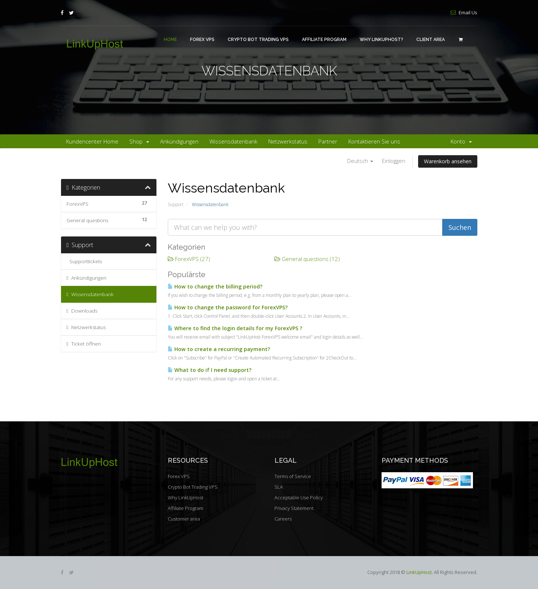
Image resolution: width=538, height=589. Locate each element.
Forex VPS (202, 39)
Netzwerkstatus (287, 141)
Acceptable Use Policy (298, 497)
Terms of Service (292, 476)
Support (175, 204)
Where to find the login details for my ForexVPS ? (235, 328)
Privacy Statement (294, 508)
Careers (283, 518)
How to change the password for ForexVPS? (228, 307)
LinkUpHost (419, 572)
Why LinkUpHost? (381, 39)
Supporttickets (84, 261)
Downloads (82, 310)
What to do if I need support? (209, 369)
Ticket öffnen (84, 343)
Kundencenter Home (92, 141)
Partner (327, 141)
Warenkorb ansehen (447, 161)
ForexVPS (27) (189, 258)
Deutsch (360, 160)
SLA (278, 487)
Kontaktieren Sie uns (374, 141)
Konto (461, 141)
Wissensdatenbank (233, 141)
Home (170, 39)
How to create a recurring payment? (219, 349)
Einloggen (393, 160)
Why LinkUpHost (185, 497)
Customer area (184, 518)
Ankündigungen (179, 141)
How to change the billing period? (215, 286)
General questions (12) (307, 258)
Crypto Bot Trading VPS (258, 39)
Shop (139, 141)
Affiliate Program (324, 39)
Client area (430, 39)
